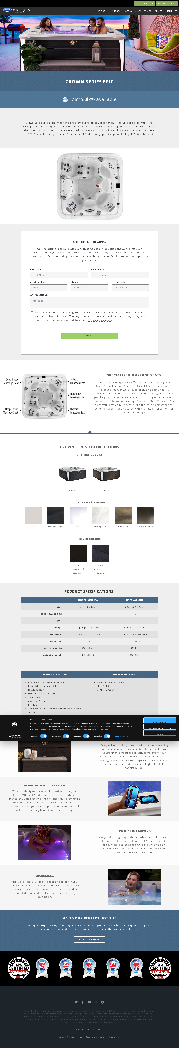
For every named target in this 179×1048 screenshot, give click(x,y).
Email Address (38, 282)
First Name (36, 269)
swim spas (116, 11)
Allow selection (160, 1036)
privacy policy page (99, 319)
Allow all (160, 1029)
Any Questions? (39, 294)
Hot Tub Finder (89, 939)
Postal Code (118, 282)
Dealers (159, 11)
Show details (120, 1043)
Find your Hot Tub (145, 3)
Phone (74, 282)
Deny (160, 1042)
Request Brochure (166, 3)
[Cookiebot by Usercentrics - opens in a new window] (15, 1043)
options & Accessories (138, 11)
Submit (89, 336)
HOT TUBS (101, 11)
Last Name (97, 269)
